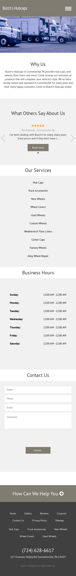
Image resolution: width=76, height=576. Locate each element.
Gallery (28, 513)
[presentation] (31, 437)
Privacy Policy (39, 520)
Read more (38, 147)
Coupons (61, 513)
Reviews (44, 513)
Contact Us (18, 520)
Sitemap (59, 520)
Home (13, 513)
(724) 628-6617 (38, 550)
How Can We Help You (38, 493)
